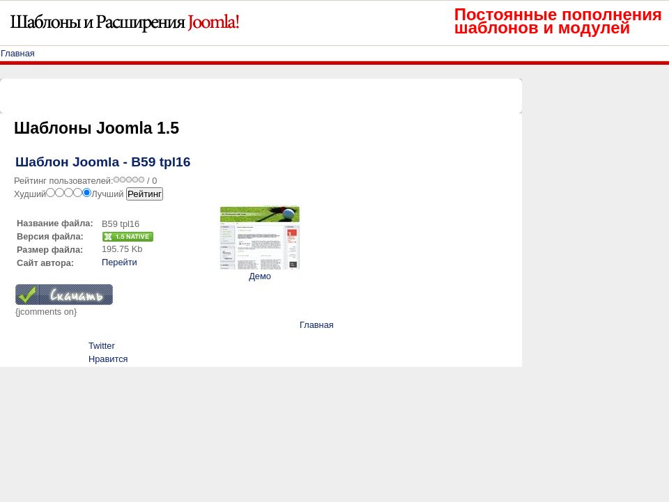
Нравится (108, 359)
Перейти (119, 262)
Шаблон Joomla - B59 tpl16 (102, 162)
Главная (18, 53)
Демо (260, 276)
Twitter (102, 345)
